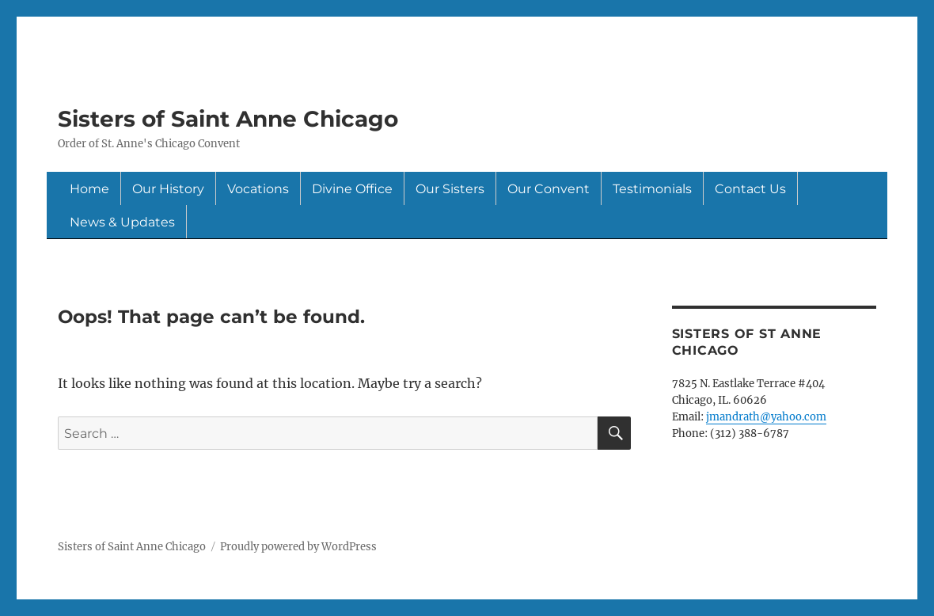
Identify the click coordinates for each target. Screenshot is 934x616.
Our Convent (548, 188)
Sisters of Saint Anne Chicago (228, 118)
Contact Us (750, 188)
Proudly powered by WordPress (298, 546)
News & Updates (122, 222)
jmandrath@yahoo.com (766, 417)
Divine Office (352, 188)
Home (89, 188)
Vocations (258, 188)
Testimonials (652, 188)
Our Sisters (450, 188)
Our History (168, 188)
